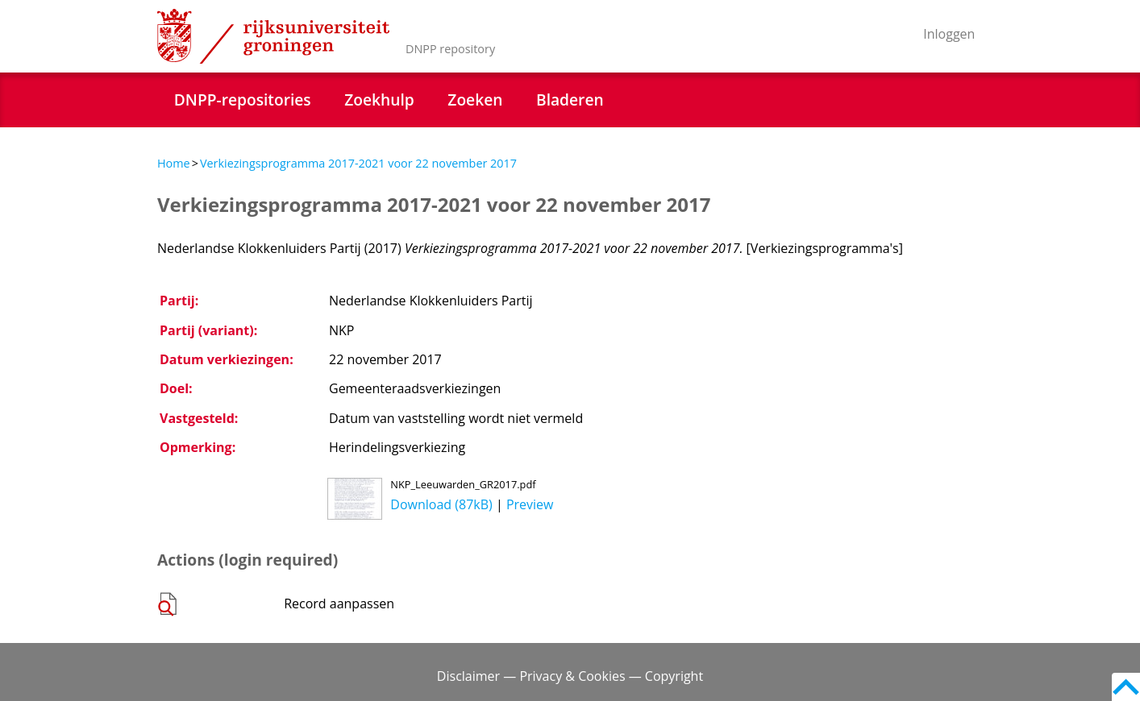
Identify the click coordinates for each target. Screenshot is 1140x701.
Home (173, 163)
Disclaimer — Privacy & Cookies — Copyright (570, 676)
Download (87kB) (441, 504)
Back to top (1126, 687)
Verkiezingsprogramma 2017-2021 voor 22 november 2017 (358, 163)
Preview (530, 504)
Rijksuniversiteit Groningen (273, 36)
